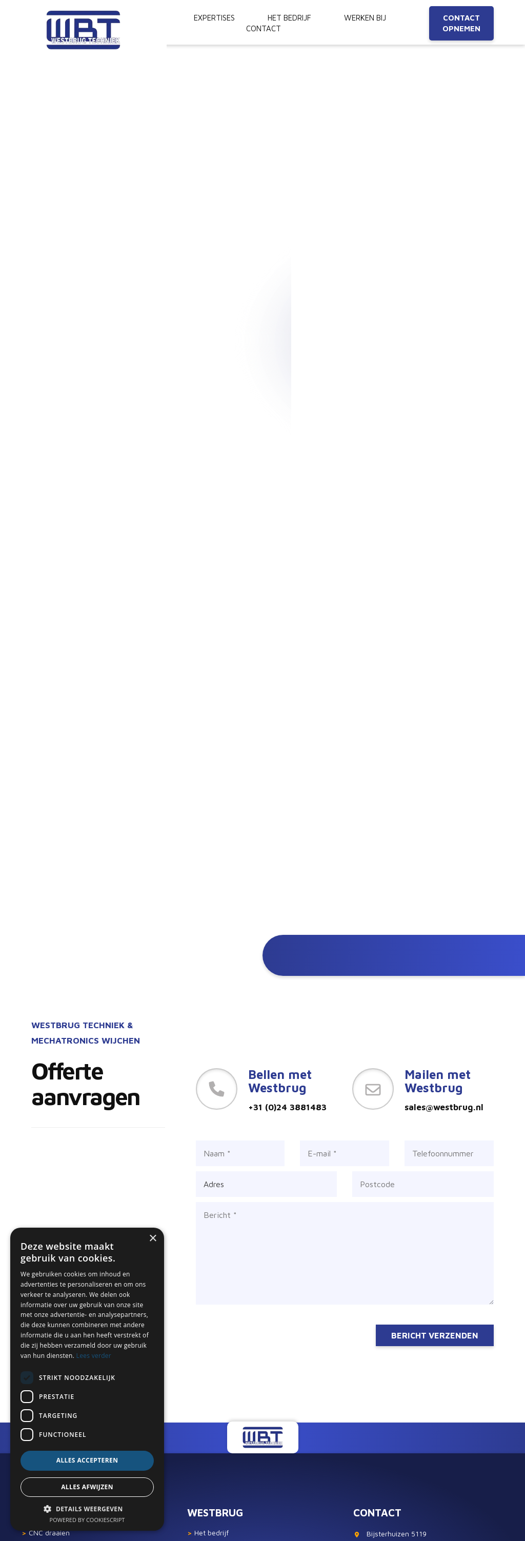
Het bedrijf (208, 1532)
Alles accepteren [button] (87, 1460)
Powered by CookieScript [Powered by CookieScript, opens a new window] (87, 1520)
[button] (87, 1508)
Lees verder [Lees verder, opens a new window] (94, 1355)
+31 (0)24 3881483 (287, 1107)
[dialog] (87, 1379)
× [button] (152, 1239)
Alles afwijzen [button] (87, 1487)
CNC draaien (46, 1532)
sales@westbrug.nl (444, 1107)
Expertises (214, 17)
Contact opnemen (461, 23)
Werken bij (365, 17)
